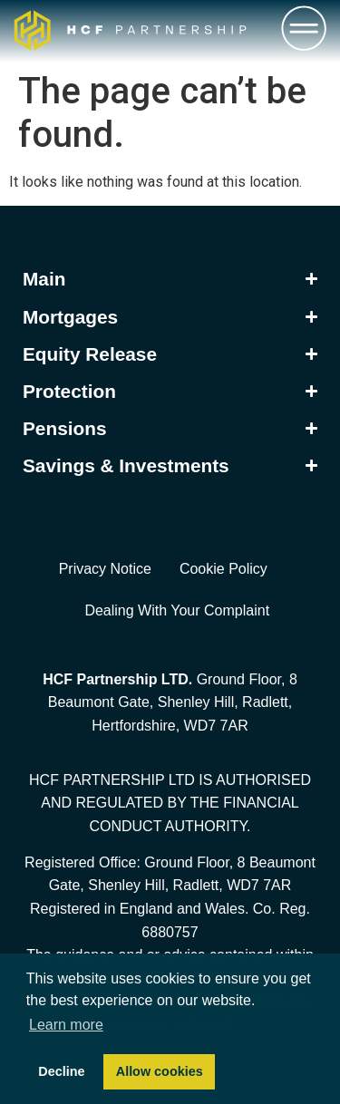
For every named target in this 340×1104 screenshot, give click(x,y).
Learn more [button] (66, 1024)
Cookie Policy (223, 568)
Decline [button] (61, 1071)
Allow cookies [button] (159, 1071)
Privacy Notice (105, 568)
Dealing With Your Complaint (176, 610)
